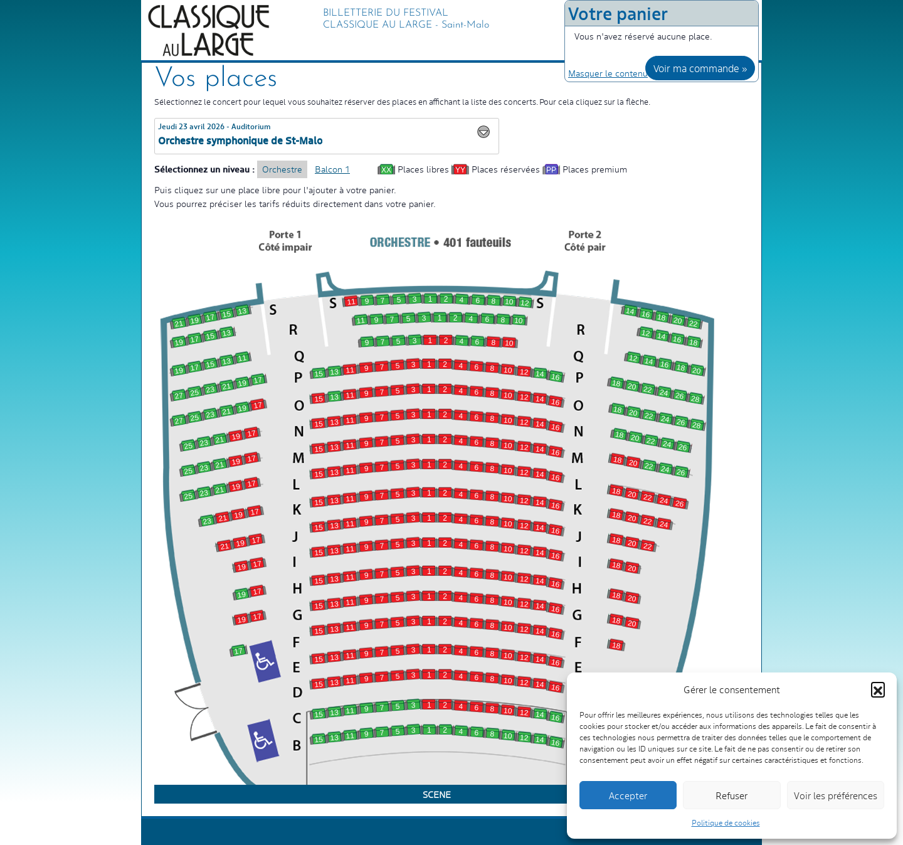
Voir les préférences (835, 795)
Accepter (628, 795)
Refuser (731, 795)
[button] (878, 689)
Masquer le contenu (608, 72)
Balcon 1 (332, 168)
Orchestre (282, 168)
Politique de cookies (726, 822)
